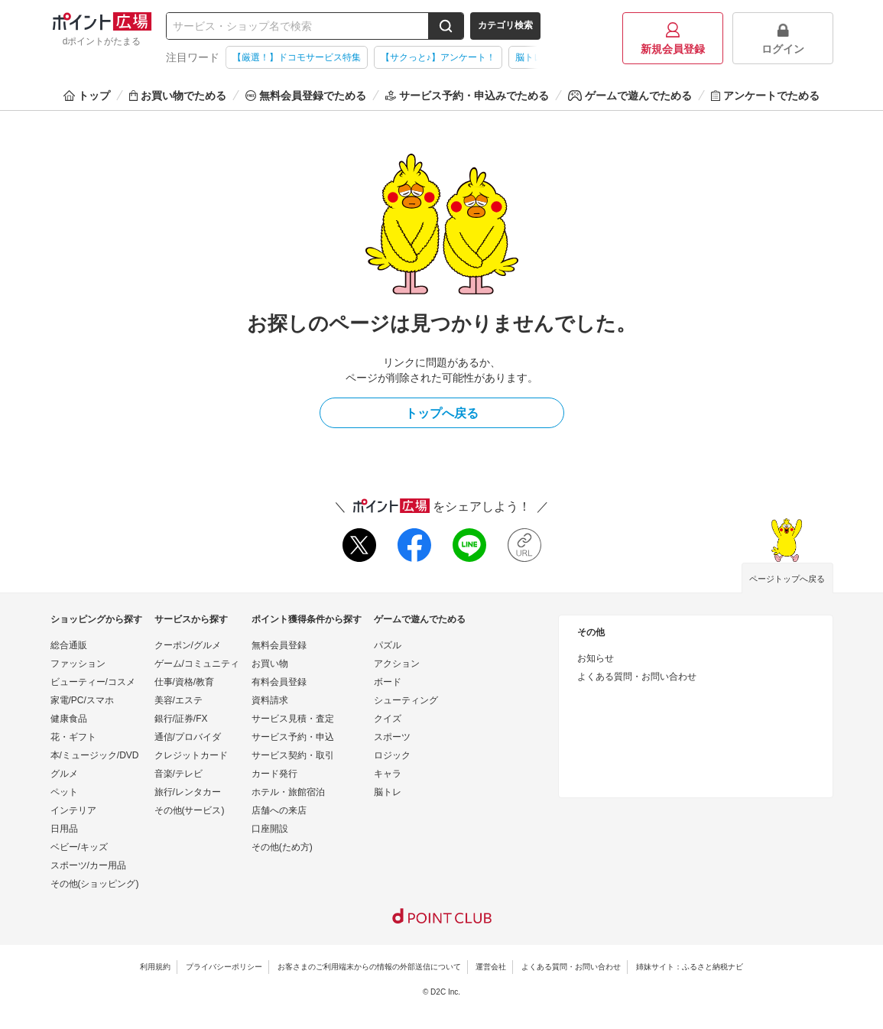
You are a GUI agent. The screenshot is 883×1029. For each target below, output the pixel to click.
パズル (387, 645)
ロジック (392, 755)
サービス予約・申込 (293, 737)
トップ (86, 95)
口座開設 (270, 828)
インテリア (73, 810)
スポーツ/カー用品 (88, 865)
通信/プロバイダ (187, 737)
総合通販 (68, 645)
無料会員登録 (279, 645)
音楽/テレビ (178, 773)
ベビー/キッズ (79, 847)
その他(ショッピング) (94, 883)
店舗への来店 (279, 810)
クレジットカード (191, 755)
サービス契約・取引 (293, 755)
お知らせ (595, 658)
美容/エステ (178, 700)
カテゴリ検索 (505, 25)
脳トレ (387, 792)
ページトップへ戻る (787, 578)
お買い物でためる (177, 95)
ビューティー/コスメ (92, 682)
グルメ (64, 773)
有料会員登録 (279, 682)
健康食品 (68, 718)
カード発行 (274, 773)
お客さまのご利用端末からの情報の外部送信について (369, 966)
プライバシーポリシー (224, 966)
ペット (64, 792)
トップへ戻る (442, 413)
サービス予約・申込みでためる (467, 95)
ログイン (782, 38)
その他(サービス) (189, 810)
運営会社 (491, 966)
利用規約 (155, 966)
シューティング (406, 700)
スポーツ (392, 737)
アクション (397, 663)
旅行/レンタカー (187, 792)
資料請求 (270, 700)
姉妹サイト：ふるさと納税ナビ (689, 966)
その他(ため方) (282, 847)
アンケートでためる (765, 95)
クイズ (387, 718)
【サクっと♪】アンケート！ (438, 57)
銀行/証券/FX (181, 718)
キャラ (387, 773)
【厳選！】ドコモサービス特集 (296, 57)
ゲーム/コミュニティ (196, 663)
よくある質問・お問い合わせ (636, 676)
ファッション (78, 663)
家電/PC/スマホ (82, 700)
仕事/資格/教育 (184, 682)
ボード (387, 682)
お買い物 (270, 663)
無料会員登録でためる (305, 95)
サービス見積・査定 (293, 718)
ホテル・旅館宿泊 (288, 792)
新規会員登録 (673, 38)
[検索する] (445, 26)
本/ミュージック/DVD (94, 755)
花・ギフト (73, 737)
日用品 (64, 828)
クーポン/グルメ (187, 645)
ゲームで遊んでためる (630, 95)
